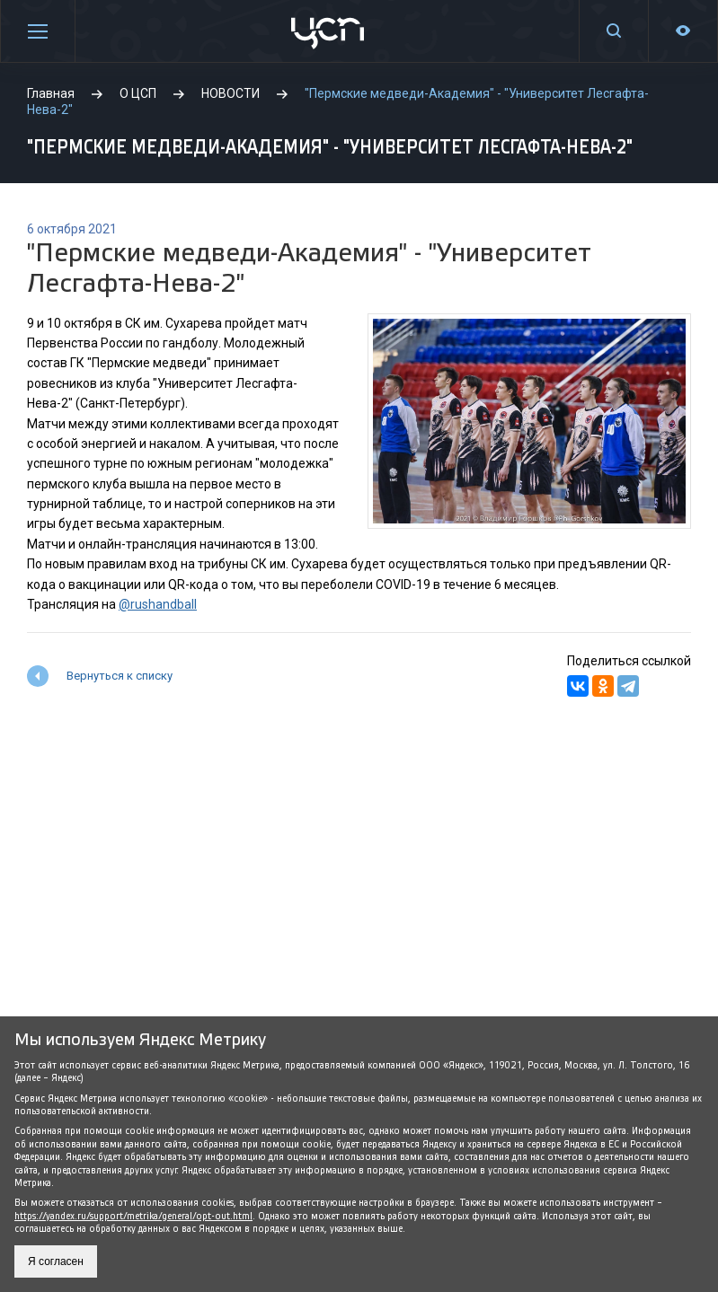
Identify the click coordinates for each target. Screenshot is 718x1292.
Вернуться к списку (119, 675)
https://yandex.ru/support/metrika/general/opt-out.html (133, 1216)
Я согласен (56, 1261)
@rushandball (158, 604)
